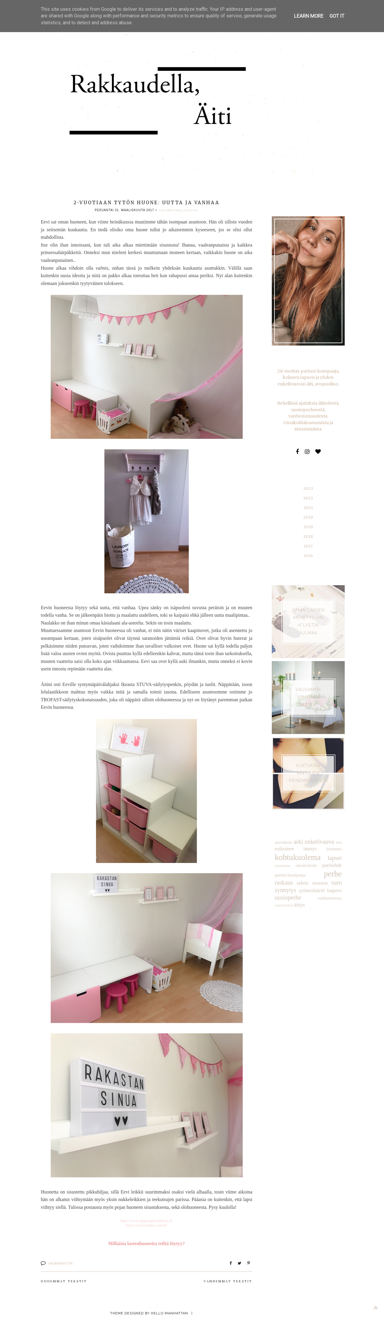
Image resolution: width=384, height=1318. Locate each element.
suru (313, 873)
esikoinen (284, 840)
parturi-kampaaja (289, 865)
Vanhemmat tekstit (228, 1279)
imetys (310, 840)
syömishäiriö (287, 880)
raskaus (333, 865)
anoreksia (283, 834)
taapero (308, 880)
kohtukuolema (297, 848)
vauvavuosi (307, 887)
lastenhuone (170, 210)
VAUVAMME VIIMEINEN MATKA (308, 689)
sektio (280, 873)
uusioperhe (329, 880)
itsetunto (334, 840)
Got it (337, 16)
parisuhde (332, 856)
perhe (313, 864)
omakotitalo (306, 856)
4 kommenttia (60, 1261)
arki (298, 834)
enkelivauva (320, 834)
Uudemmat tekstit (64, 1279)
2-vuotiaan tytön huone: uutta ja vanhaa (147, 202)
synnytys (331, 873)
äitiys (322, 887)
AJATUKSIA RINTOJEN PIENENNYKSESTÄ (308, 765)
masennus (282, 857)
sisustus (190, 210)
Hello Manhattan (169, 1312)
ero (339, 834)
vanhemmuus (286, 887)
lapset (335, 849)
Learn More (309, 16)
